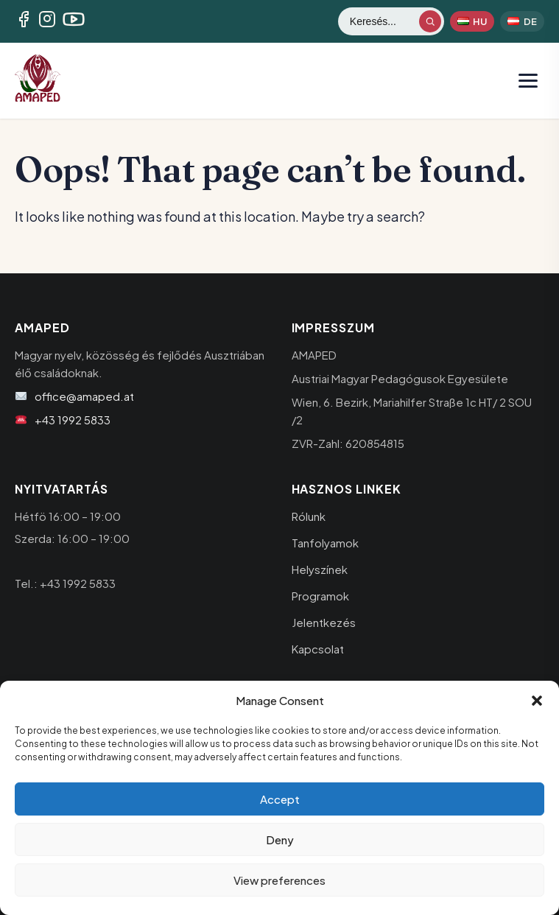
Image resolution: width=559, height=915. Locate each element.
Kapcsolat (318, 649)
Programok (320, 596)
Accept (280, 799)
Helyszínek (320, 569)
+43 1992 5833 (72, 420)
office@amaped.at (84, 396)
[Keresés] (383, 21)
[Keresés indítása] (430, 21)
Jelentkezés (324, 622)
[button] (537, 700)
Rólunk (309, 516)
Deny (280, 839)
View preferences (279, 880)
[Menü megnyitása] (528, 80)
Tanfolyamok (325, 543)
